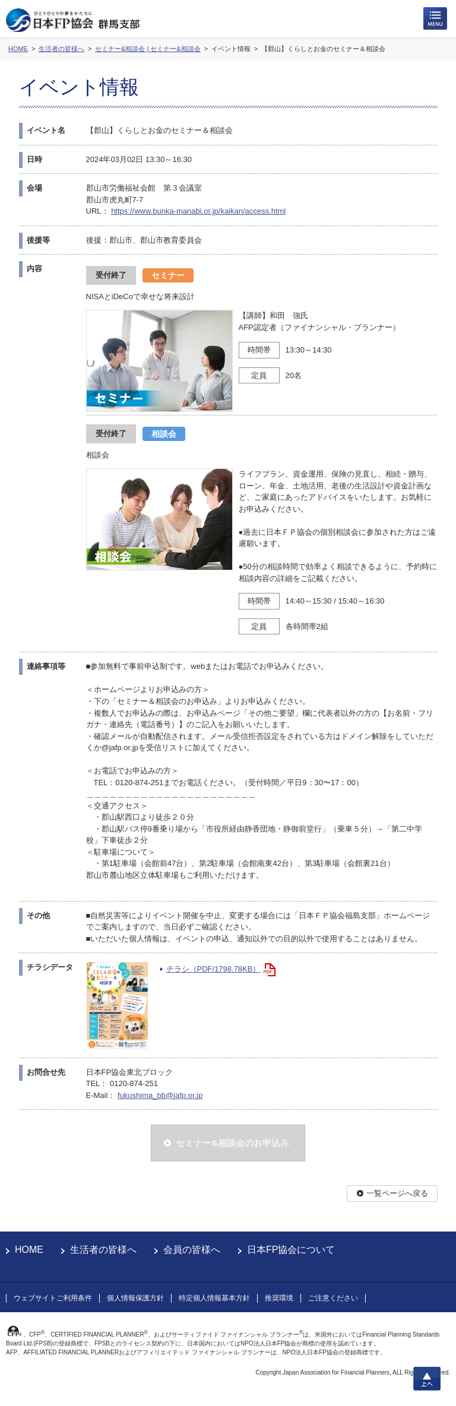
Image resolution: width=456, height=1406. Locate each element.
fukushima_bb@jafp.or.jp (160, 1095)
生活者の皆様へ (103, 1250)
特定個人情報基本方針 (214, 1298)
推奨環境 (279, 1298)
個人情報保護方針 (135, 1298)
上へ (427, 1378)
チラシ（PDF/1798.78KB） (213, 968)
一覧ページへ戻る (397, 1193)
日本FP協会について (291, 1250)
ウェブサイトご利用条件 (53, 1298)
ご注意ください (333, 1298)
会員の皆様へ (191, 1250)
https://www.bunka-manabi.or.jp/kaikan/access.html (198, 211)
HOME (29, 1250)
